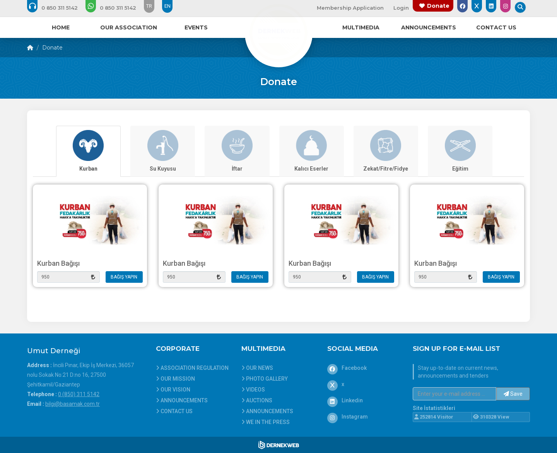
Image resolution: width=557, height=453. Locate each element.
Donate (438, 5)
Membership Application (350, 8)
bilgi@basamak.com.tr (72, 404)
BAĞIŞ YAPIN (124, 277)
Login (401, 8)
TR (149, 6)
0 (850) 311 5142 (78, 394)
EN (167, 6)
